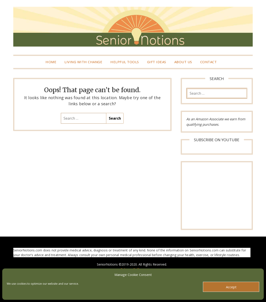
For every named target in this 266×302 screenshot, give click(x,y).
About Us (183, 62)
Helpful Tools (124, 62)
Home (50, 62)
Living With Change (83, 62)
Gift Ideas (156, 62)
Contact (208, 62)
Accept (231, 287)
